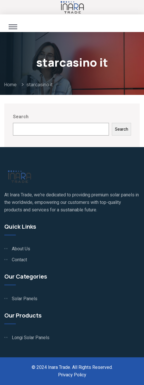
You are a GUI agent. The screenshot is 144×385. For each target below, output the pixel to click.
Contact (19, 259)
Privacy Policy (72, 374)
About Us (21, 248)
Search (20, 116)
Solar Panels (24, 298)
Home (11, 84)
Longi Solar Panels (30, 337)
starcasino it (39, 84)
